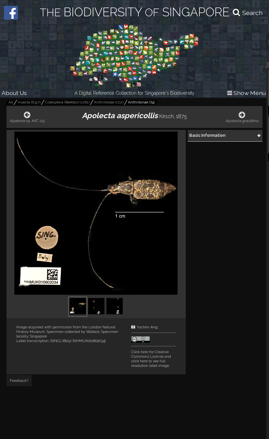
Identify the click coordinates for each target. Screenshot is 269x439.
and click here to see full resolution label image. (151, 359)
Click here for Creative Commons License (150, 354)
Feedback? (19, 380)
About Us (14, 92)
